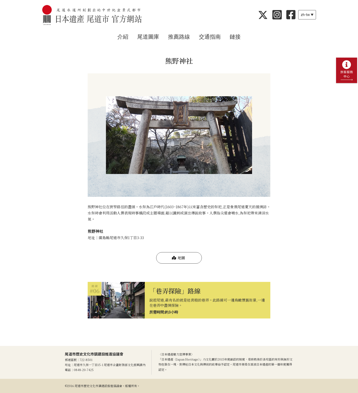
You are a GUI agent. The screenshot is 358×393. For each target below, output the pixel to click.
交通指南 (210, 37)
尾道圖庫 (148, 37)
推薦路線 (179, 37)
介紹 (122, 37)
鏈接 (235, 37)
